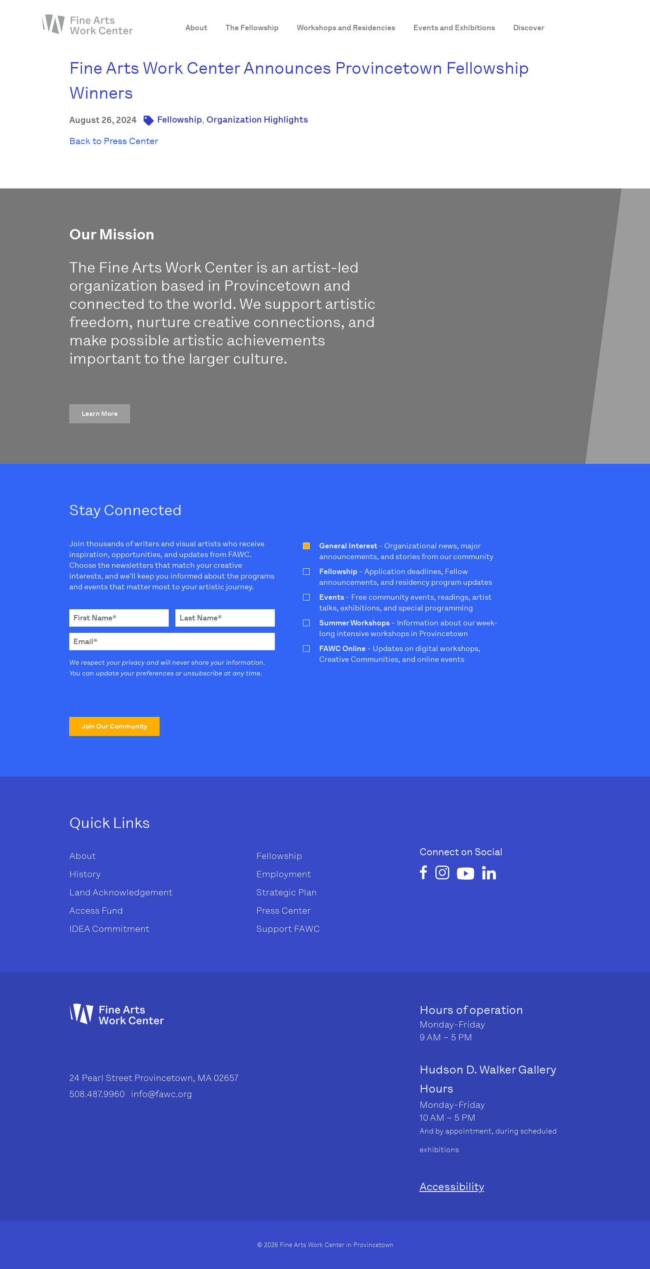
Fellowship (179, 119)
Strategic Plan (286, 892)
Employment (283, 874)
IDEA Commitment (109, 928)
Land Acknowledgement (120, 892)
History (85, 874)
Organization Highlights (257, 119)
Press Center (283, 910)
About (82, 855)
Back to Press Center (113, 141)
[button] (99, 413)
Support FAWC (288, 928)
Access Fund (96, 910)
